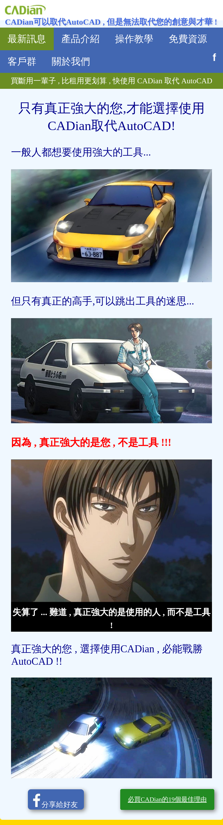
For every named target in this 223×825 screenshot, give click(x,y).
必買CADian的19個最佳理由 (167, 799)
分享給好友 (53, 800)
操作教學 (134, 39)
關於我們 (71, 61)
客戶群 (22, 61)
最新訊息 (27, 39)
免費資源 (188, 39)
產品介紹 (80, 39)
